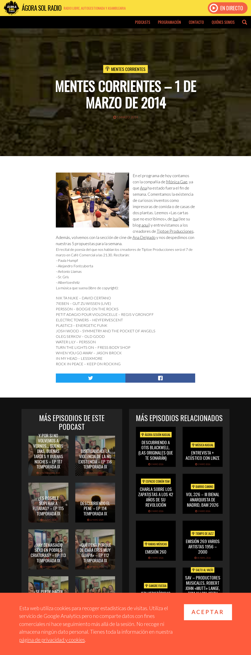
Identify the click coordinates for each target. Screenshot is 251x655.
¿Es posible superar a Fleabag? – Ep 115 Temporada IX (48, 506)
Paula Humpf (68, 260)
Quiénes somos (223, 22)
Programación (169, 22)
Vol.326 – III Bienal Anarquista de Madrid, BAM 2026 (202, 499)
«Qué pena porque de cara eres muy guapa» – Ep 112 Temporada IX (95, 552)
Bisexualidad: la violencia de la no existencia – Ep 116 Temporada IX (95, 459)
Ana (143, 187)
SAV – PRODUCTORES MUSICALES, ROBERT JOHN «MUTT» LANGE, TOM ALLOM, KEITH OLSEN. (202, 587)
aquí (145, 224)
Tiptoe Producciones (175, 231)
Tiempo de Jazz (203, 533)
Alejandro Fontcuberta (75, 266)
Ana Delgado (144, 237)
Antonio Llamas (70, 271)
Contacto (196, 22)
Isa (175, 218)
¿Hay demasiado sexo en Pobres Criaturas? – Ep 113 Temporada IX (48, 552)
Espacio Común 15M (156, 481)
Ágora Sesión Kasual (155, 434)
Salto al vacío (202, 570)
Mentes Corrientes (128, 69)
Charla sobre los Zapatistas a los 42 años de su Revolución (155, 497)
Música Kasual (202, 445)
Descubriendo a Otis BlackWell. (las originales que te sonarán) (155, 450)
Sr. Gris (63, 277)
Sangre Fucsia (155, 585)
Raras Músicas (156, 544)
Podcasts (142, 22)
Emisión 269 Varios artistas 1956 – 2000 (203, 546)
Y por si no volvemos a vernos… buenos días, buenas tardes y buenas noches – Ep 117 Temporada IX (48, 451)
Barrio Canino (202, 486)
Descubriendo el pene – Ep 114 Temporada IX (95, 508)
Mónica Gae (176, 181)
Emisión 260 (155, 551)
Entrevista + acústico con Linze (203, 455)
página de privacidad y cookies (52, 639)
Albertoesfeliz (69, 282)
